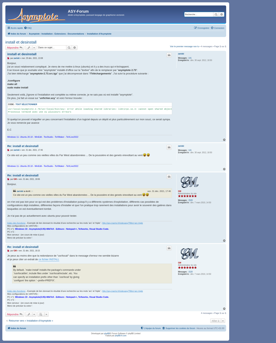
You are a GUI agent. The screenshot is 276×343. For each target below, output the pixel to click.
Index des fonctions (16, 223)
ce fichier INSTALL (49, 259)
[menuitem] (28, 28)
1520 (190, 200)
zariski (181, 54)
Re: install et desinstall (23, 146)
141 (190, 58)
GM (179, 191)
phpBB (107, 333)
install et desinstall (20, 42)
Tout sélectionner (26, 104)
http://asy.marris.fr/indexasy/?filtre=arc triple (122, 223)
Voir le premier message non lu (184, 46)
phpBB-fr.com (121, 336)
